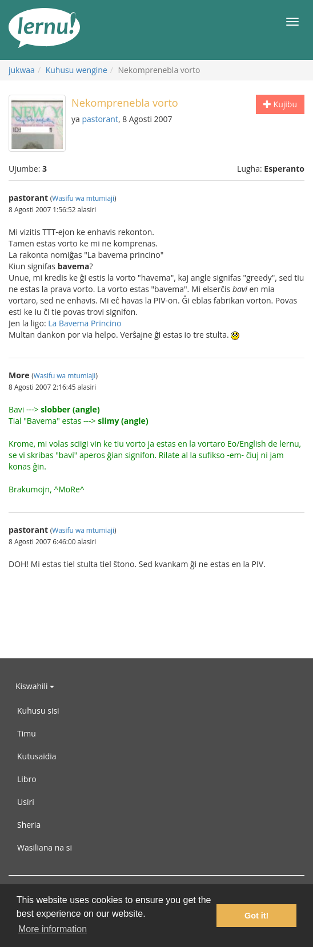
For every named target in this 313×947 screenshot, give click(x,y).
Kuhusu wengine (76, 69)
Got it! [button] (256, 915)
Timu (26, 733)
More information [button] (52, 929)
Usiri (25, 801)
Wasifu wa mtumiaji (83, 198)
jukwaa (22, 69)
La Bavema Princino (84, 323)
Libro (27, 779)
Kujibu (280, 104)
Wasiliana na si (44, 847)
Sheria (29, 824)
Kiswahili (34, 686)
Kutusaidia (37, 756)
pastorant (100, 119)
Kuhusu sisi (38, 710)
